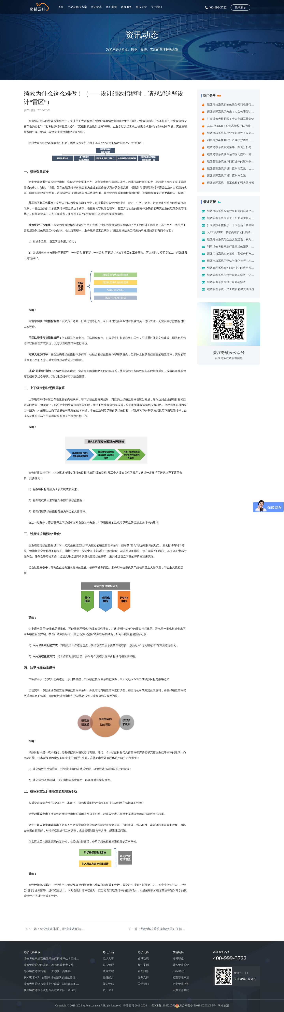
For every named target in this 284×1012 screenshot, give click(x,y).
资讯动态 (96, 7)
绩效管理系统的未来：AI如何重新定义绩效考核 (231, 111)
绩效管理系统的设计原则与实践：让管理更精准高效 (231, 168)
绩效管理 (108, 971)
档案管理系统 (181, 977)
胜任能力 (108, 977)
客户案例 (111, 7)
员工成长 (108, 990)
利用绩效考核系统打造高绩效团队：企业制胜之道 (231, 140)
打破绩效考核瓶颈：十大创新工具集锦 (230, 118)
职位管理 (108, 964)
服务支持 (141, 7)
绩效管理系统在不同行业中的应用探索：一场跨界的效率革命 (231, 161)
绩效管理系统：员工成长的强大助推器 (230, 182)
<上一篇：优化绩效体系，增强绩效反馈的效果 (55, 929)
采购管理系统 (181, 964)
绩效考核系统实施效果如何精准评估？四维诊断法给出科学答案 (231, 104)
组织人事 (108, 958)
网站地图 (223, 1005)
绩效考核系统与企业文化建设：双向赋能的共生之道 (231, 133)
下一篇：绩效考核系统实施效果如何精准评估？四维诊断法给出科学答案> (157, 929)
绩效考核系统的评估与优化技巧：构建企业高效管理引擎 (231, 154)
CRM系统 (178, 971)
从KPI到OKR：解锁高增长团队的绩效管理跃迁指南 (231, 125)
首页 (61, 7)
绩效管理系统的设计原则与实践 (226, 175)
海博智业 (178, 958)
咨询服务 (126, 7)
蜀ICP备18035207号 (163, 1005)
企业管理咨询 (181, 983)
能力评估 (108, 983)
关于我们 (156, 7)
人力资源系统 (181, 990)
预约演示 (240, 7)
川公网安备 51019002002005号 (197, 1005)
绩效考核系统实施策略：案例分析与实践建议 (231, 147)
